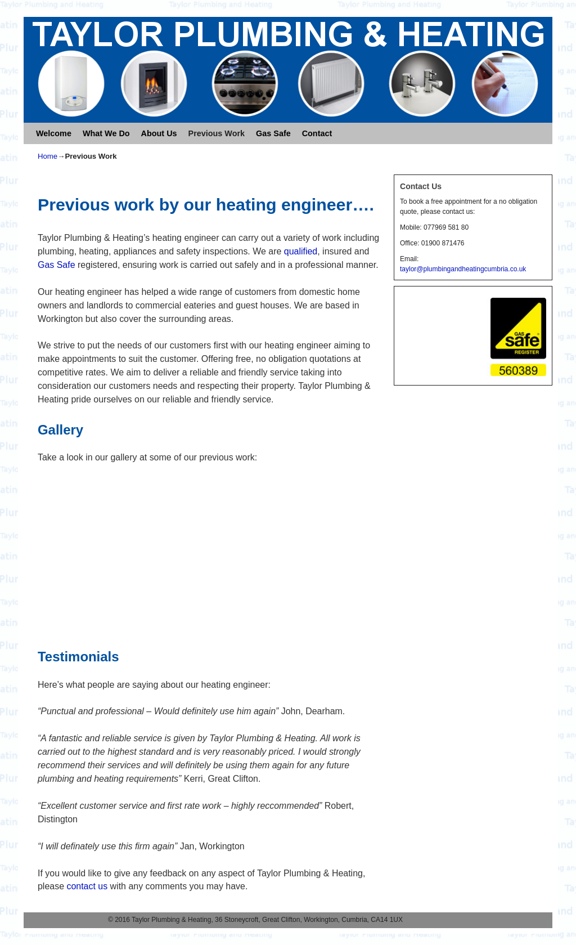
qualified (300, 251)
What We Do (106, 133)
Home (47, 156)
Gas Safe (273, 133)
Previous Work (216, 133)
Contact (317, 133)
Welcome (53, 133)
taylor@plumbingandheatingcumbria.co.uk (463, 269)
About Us (159, 133)
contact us (86, 886)
